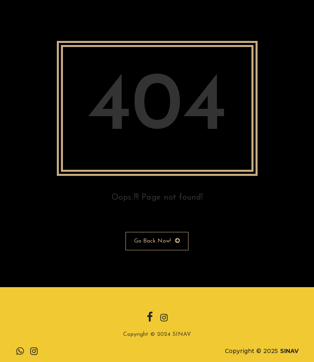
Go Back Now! (157, 241)
